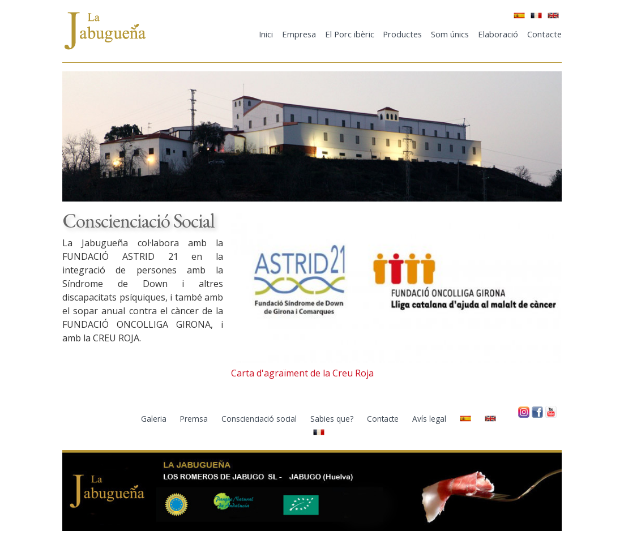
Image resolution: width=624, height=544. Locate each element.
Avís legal (430, 418)
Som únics (450, 34)
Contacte (544, 34)
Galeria (155, 418)
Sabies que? (333, 418)
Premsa (195, 418)
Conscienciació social (260, 418)
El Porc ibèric (349, 34)
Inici (266, 34)
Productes (402, 34)
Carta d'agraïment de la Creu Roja (302, 373)
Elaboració (498, 34)
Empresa (299, 34)
